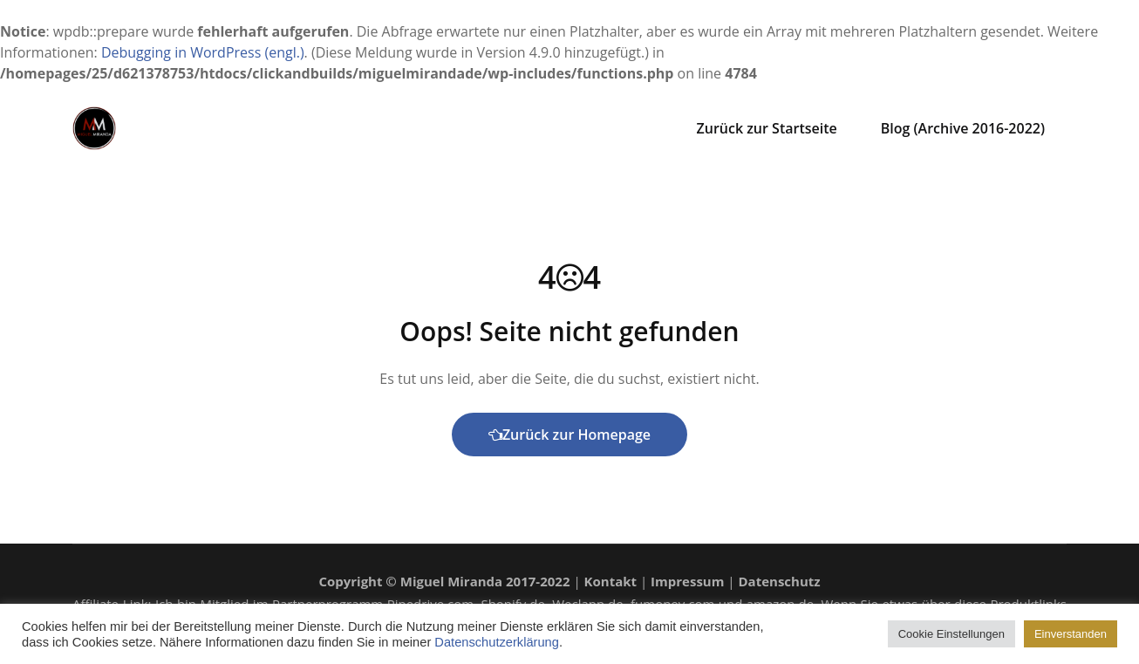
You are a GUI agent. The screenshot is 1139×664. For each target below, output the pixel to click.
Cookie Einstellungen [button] (951, 633)
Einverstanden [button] (1070, 633)
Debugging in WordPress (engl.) (202, 52)
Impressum (687, 581)
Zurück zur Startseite (767, 128)
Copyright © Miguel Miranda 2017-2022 (444, 581)
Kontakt (611, 581)
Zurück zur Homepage (569, 434)
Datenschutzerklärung (496, 642)
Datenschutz (780, 581)
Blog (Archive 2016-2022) (963, 128)
